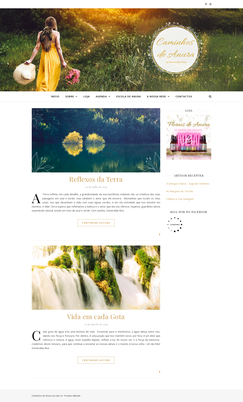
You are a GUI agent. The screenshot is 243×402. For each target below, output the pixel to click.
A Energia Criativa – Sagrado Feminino (187, 183)
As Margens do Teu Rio (179, 191)
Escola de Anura (128, 96)
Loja (86, 96)
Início (55, 96)
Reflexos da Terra (96, 179)
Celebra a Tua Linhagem (180, 199)
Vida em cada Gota (96, 316)
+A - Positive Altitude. (70, 395)
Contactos (184, 96)
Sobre (69, 96)
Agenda (101, 96)
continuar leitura (96, 222)
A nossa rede (156, 96)
